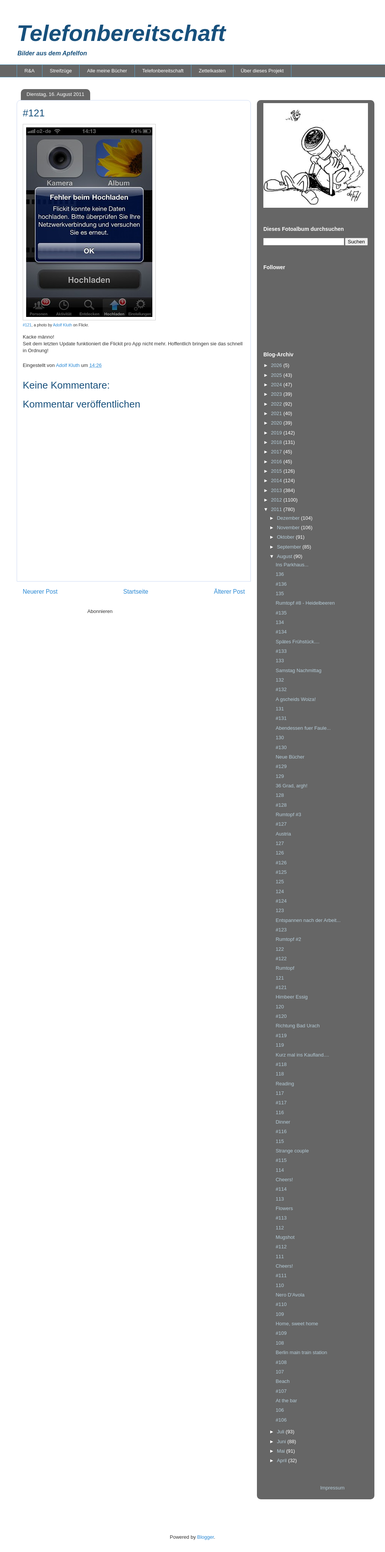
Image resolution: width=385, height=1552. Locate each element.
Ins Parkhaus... (291, 564)
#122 (280, 958)
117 (279, 1093)
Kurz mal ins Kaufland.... (302, 1055)
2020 (277, 423)
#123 (280, 930)
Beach (282, 1381)
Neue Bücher (289, 757)
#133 (280, 651)
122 (279, 949)
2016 (277, 461)
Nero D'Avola (289, 1295)
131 (279, 709)
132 (279, 680)
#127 (280, 824)
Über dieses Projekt (262, 71)
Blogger (205, 1537)
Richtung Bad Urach (297, 1025)
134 (279, 622)
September (289, 547)
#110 (280, 1304)
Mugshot (284, 1237)
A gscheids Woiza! (295, 699)
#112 (280, 1246)
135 (279, 593)
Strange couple (291, 1151)
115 (279, 1141)
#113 (280, 1218)
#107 (280, 1391)
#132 (280, 689)
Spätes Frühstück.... (297, 641)
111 (279, 1256)
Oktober (286, 537)
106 (279, 1410)
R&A (30, 71)
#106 (280, 1420)
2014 (277, 480)
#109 (280, 1333)
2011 (277, 509)
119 (279, 1045)
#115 (280, 1160)
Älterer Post (229, 591)
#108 (280, 1362)
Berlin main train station (301, 1352)
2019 (277, 433)
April (282, 1460)
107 (279, 1372)
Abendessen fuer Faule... (302, 728)
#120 (280, 1016)
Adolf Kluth (62, 325)
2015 (277, 471)
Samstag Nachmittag (298, 670)
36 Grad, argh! (291, 786)
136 (279, 574)
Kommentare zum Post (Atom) (147, 611)
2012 (277, 500)
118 (279, 1074)
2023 (277, 394)
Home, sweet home (296, 1323)
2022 (277, 404)
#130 (280, 747)
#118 (280, 1064)
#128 (280, 805)
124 (279, 891)
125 (279, 881)
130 (279, 737)
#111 (280, 1275)
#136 (280, 584)
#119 (280, 1035)
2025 (277, 375)
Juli (281, 1431)
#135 (280, 613)
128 (279, 795)
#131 (280, 718)
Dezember (289, 518)
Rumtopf (284, 968)
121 (279, 978)
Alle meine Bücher (107, 71)
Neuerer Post (40, 591)
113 (279, 1199)
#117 (280, 1102)
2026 (277, 365)
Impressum (332, 1488)
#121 (27, 325)
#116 (280, 1131)
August (285, 556)
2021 (277, 413)
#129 (280, 766)
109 (279, 1314)
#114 (280, 1189)
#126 (280, 862)
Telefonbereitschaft (121, 33)
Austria (283, 834)
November (289, 527)
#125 (280, 872)
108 (279, 1343)
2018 (277, 442)
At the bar (286, 1400)
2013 (277, 490)
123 (279, 910)
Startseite (135, 591)
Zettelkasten (212, 71)
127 (279, 843)
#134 (280, 632)
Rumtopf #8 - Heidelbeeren (305, 603)
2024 (277, 384)
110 (279, 1285)
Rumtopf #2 (288, 939)
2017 (277, 452)
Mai (281, 1451)
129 (279, 776)
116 (279, 1112)
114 (279, 1170)
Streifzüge (61, 71)
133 (279, 660)
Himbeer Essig (291, 997)
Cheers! (284, 1179)
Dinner (282, 1122)
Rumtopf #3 (288, 814)
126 (279, 853)
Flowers (284, 1208)
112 (279, 1228)
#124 (280, 901)
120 (279, 1007)
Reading (284, 1083)
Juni (282, 1441)
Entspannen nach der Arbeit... (307, 920)
